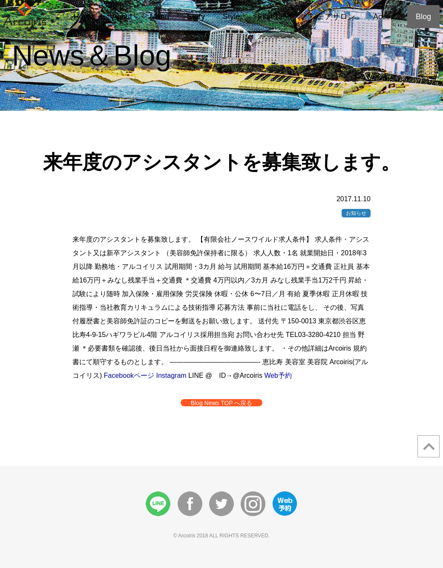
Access (385, 16)
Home (84, 16)
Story (196, 16)
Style (231, 16)
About (122, 16)
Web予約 (278, 375)
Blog (423, 16)
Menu (159, 16)
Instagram (171, 375)
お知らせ (356, 213)
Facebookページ (129, 375)
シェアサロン (332, 16)
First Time (274, 16)
